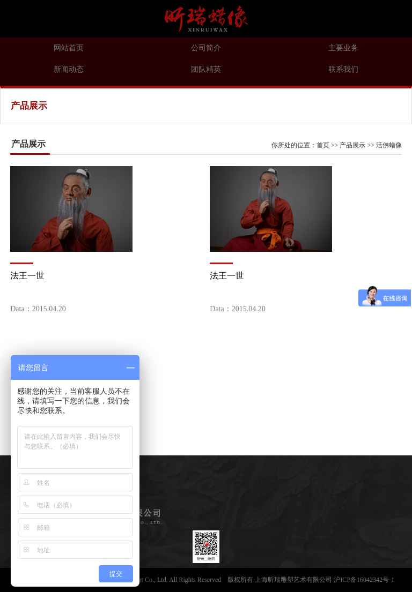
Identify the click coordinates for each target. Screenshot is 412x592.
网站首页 (69, 48)
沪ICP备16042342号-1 (364, 579)
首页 (323, 145)
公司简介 (206, 48)
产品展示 (352, 145)
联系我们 (343, 69)
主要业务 (343, 48)
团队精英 (206, 69)
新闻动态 (69, 69)
